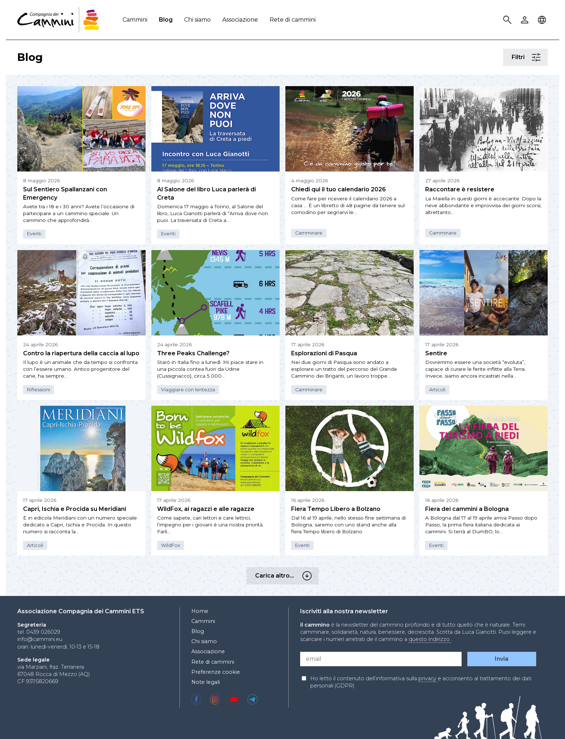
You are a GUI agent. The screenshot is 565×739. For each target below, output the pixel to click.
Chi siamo (197, 19)
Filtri (537, 57)
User (525, 20)
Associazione (240, 19)
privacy (428, 678)
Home (199, 611)
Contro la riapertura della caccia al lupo (81, 353)
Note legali (205, 682)
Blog (166, 19)
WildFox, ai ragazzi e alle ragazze (205, 509)
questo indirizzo (430, 639)
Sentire (436, 353)
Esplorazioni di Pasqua (324, 353)
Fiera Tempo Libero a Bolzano (336, 509)
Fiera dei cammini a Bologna (467, 509)
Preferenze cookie (215, 672)
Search (508, 20)
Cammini (135, 19)
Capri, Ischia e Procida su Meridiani (74, 509)
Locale (543, 20)
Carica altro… (308, 575)
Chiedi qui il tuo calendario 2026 (338, 189)
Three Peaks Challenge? (193, 353)
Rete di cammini (293, 19)
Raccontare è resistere (459, 189)
